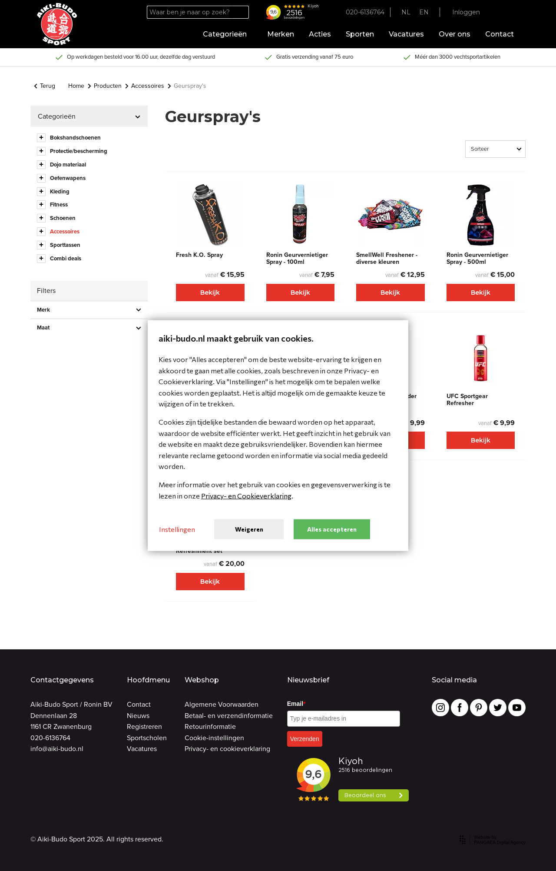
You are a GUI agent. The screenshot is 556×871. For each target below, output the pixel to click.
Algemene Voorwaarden (221, 704)
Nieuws (138, 716)
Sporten (360, 34)
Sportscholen (147, 738)
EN (424, 12)
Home (76, 85)
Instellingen (177, 529)
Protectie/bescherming (78, 151)
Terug (44, 85)
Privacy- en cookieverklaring (227, 749)
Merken (280, 34)
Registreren (144, 726)
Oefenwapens (68, 178)
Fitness (59, 204)
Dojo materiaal (68, 164)
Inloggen (466, 12)
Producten (105, 85)
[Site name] (57, 24)
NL (405, 12)
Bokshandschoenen (75, 137)
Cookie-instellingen (214, 738)
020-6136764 (50, 738)
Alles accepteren (332, 528)
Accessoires (144, 85)
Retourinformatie (210, 726)
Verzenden (304, 738)
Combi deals (65, 258)
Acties (320, 34)
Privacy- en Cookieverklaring (246, 495)
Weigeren (249, 528)
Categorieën (227, 34)
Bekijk (210, 292)
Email (296, 703)
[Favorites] (495, 12)
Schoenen (63, 218)
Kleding (60, 191)
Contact (499, 34)
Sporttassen (65, 245)
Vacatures (406, 34)
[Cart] (511, 12)
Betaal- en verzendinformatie (229, 716)
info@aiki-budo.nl (56, 749)
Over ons (454, 34)
